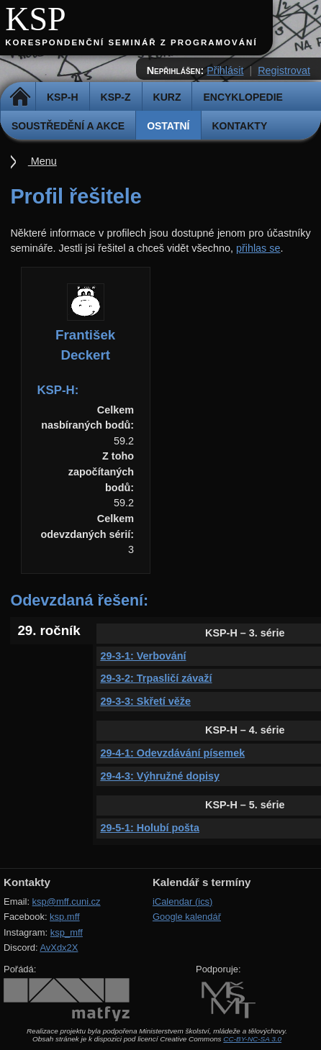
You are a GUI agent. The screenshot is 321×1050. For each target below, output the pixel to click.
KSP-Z (116, 97)
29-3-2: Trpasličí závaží (156, 678)
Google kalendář (187, 916)
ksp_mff (66, 932)
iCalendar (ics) (183, 901)
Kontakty (240, 126)
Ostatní (168, 126)
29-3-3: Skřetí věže (145, 701)
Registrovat (284, 70)
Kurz (167, 97)
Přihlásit (225, 70)
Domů (19, 97)
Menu (42, 161)
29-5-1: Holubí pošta (149, 828)
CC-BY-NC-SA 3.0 (252, 1039)
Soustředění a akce (68, 126)
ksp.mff (65, 916)
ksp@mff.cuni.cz (66, 901)
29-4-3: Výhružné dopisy (160, 776)
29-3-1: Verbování (143, 656)
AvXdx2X (59, 947)
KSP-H (62, 97)
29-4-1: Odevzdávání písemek (172, 753)
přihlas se (258, 248)
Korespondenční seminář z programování (131, 42)
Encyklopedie (242, 97)
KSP (35, 19)
